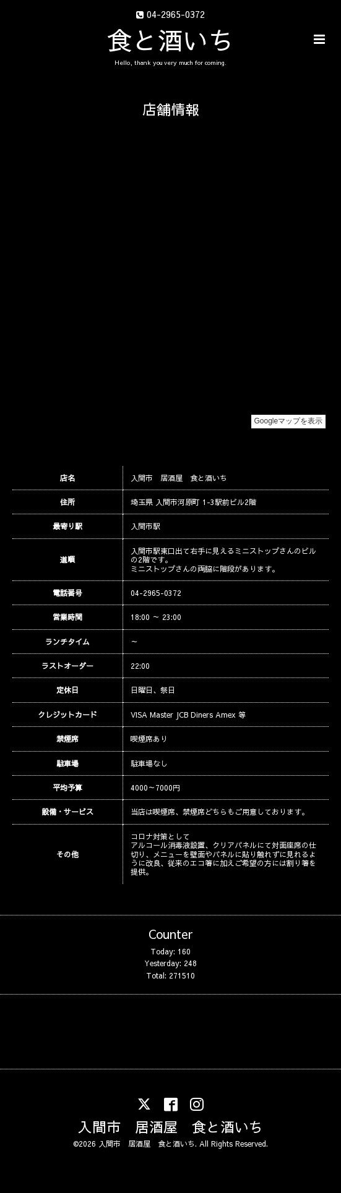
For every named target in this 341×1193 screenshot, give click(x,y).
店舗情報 (170, 109)
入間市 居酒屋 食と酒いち (170, 1126)
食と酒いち (170, 39)
